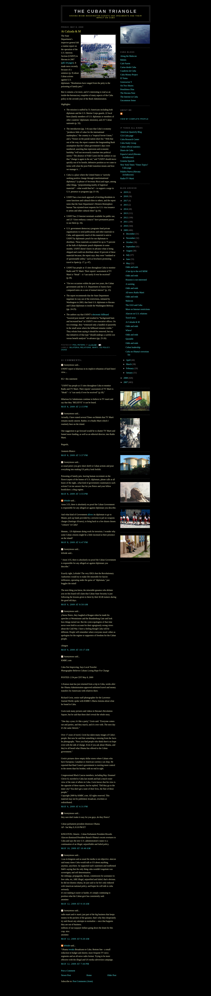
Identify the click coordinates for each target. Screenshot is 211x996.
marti (95, 347)
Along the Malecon (128, 56)
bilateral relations (80, 347)
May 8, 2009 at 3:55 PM (74, 494)
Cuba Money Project (129, 74)
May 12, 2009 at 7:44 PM (75, 964)
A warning (130, 284)
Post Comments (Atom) (83, 981)
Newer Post (66, 975)
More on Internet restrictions (138, 309)
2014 (126, 209)
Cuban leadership (133, 347)
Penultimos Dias (127, 89)
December (130, 234)
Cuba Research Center (129, 139)
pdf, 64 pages (67, 63)
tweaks (72, 949)
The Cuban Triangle (105, 11)
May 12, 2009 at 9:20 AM (75, 939)
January (129, 373)
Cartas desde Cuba (128, 67)
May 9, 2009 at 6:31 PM (74, 806)
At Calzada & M (133, 322)
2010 (126, 226)
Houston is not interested (136, 280)
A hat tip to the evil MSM (136, 271)
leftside (67, 500)
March (129, 364)
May (128, 263)
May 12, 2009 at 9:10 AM (75, 904)
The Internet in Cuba (129, 97)
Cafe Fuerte (125, 63)
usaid (64, 350)
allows (90, 514)
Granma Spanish (127, 161)
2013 (126, 213)
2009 (126, 230)
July (128, 255)
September (131, 246)
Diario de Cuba (126, 150)
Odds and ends (132, 267)
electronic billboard (100, 314)
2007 (126, 382)
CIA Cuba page (126, 135)
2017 (126, 200)
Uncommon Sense (128, 100)
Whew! (129, 330)
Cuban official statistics (130, 147)
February (130, 368)
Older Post (111, 975)
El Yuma (124, 78)
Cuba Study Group (128, 143)
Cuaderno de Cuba (128, 71)
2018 (126, 196)
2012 (126, 217)
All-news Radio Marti (135, 292)
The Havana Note (127, 93)
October (129, 242)
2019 (126, 192)
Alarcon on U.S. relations (136, 313)
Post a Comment (68, 971)
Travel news (131, 318)
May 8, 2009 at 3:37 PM (74, 455)
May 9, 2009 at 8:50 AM (74, 604)
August (129, 251)
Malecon (129, 301)
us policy (104, 347)
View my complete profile (134, 119)
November (131, 238)
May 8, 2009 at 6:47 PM (74, 542)
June (128, 259)
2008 (126, 378)
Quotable (129, 339)
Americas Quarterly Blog (131, 132)
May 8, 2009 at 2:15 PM (74, 407)
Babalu (123, 60)
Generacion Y (126, 82)
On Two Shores (126, 85)
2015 (126, 205)
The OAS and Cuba (134, 305)
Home (89, 975)
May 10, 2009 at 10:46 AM (76, 848)
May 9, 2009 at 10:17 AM (75, 650)
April (128, 360)
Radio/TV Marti (127, 178)
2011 (126, 222)
